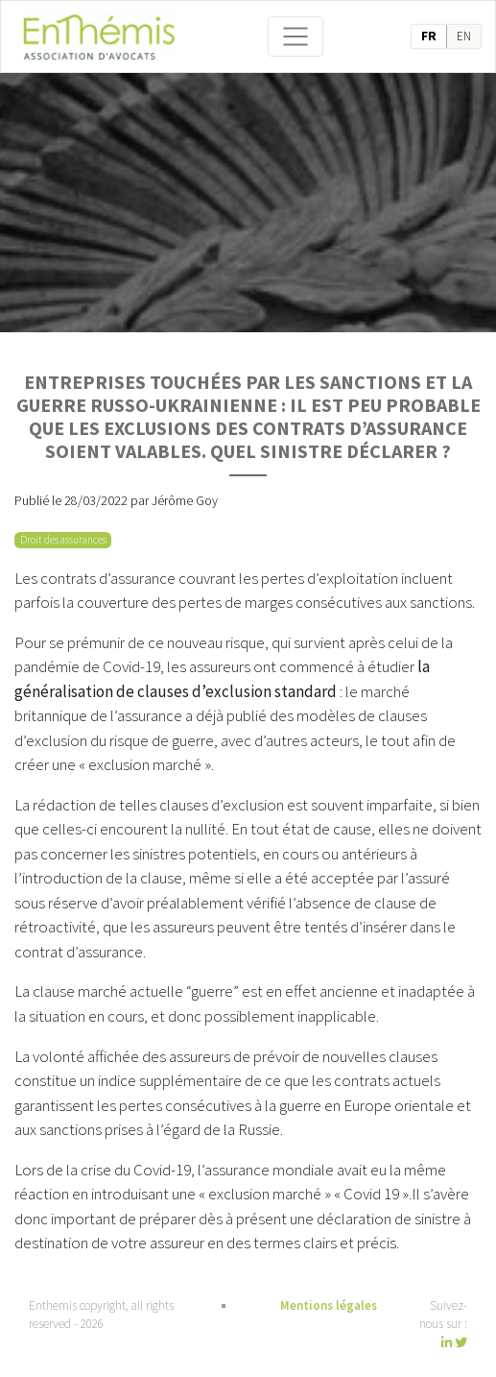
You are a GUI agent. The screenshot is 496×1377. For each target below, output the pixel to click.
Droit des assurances (63, 539)
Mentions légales (328, 1305)
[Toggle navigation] (295, 36)
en (464, 36)
